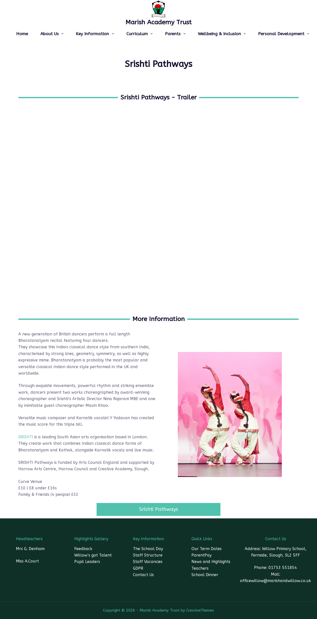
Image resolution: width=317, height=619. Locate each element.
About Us (52, 34)
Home (22, 33)
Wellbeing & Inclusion (223, 34)
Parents (176, 34)
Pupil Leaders (87, 561)
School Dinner (204, 574)
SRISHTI (25, 437)
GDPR (138, 568)
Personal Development (284, 34)
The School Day (148, 548)
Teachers (200, 568)
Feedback (83, 548)
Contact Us (143, 574)
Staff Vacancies (147, 561)
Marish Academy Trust (159, 22)
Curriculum (140, 34)
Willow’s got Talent (93, 555)
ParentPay (201, 555)
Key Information (96, 34)
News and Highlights (210, 561)
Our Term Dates (206, 548)
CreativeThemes (200, 610)
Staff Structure (147, 555)
